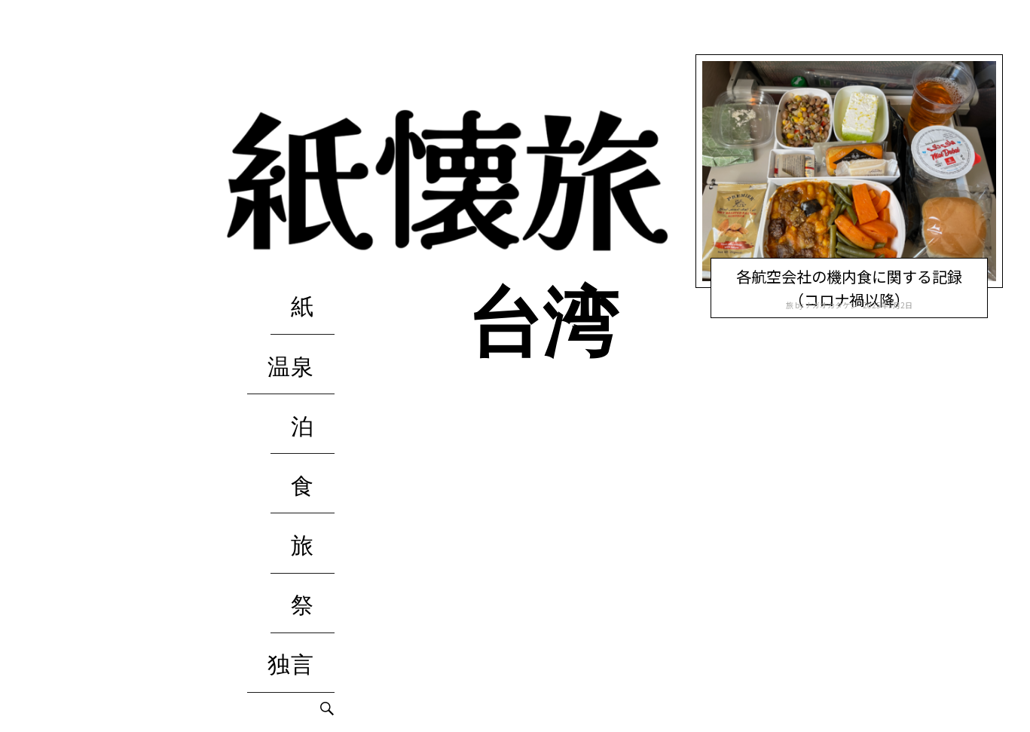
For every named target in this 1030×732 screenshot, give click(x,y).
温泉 (311, 324)
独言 (311, 483)
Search (327, 513)
